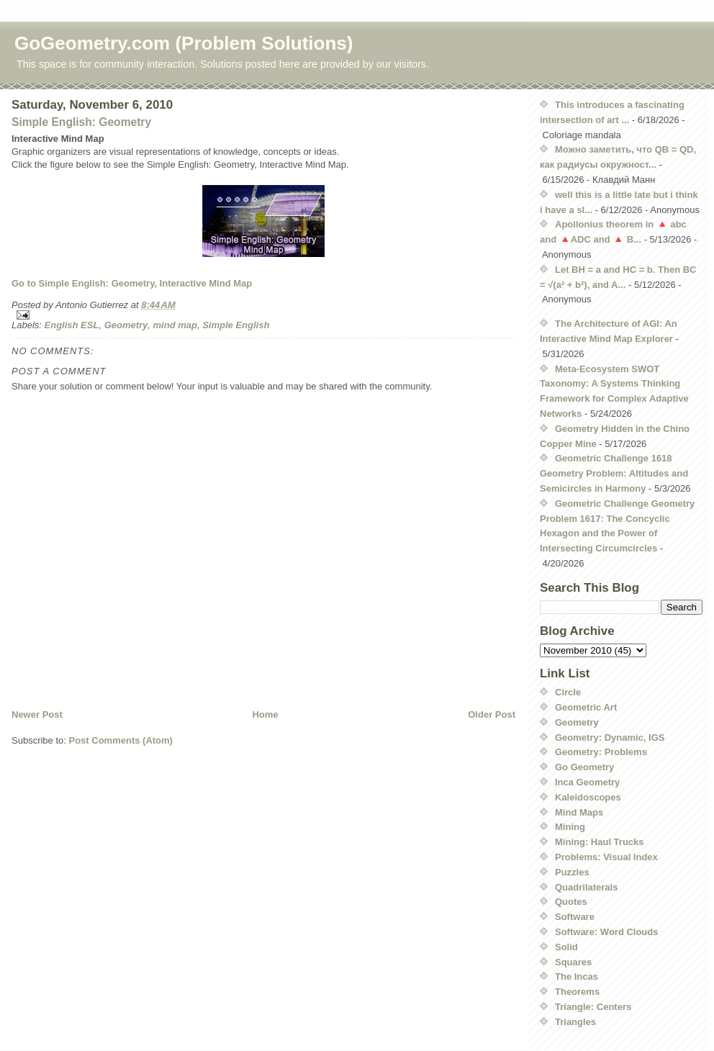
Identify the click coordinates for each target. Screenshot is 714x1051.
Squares (573, 962)
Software (575, 916)
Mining (570, 826)
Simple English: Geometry (81, 122)
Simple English (235, 325)
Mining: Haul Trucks (599, 841)
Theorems (577, 991)
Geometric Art (586, 707)
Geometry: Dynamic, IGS (609, 737)
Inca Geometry (587, 782)
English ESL (72, 325)
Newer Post (37, 714)
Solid (566, 947)
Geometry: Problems (601, 751)
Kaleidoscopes (588, 797)
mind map (175, 325)
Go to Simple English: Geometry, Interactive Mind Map (132, 283)
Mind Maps (579, 812)
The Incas (576, 976)
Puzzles (572, 872)
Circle (568, 692)
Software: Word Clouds (606, 931)
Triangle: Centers (593, 1006)
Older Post (491, 714)
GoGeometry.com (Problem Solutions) (183, 43)
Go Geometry (584, 767)
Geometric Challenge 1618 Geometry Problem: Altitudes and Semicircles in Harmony (614, 473)
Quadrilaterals (586, 887)
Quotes (571, 901)
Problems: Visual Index (606, 857)
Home (265, 714)
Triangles (575, 1021)
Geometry (126, 325)
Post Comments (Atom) (121, 740)
